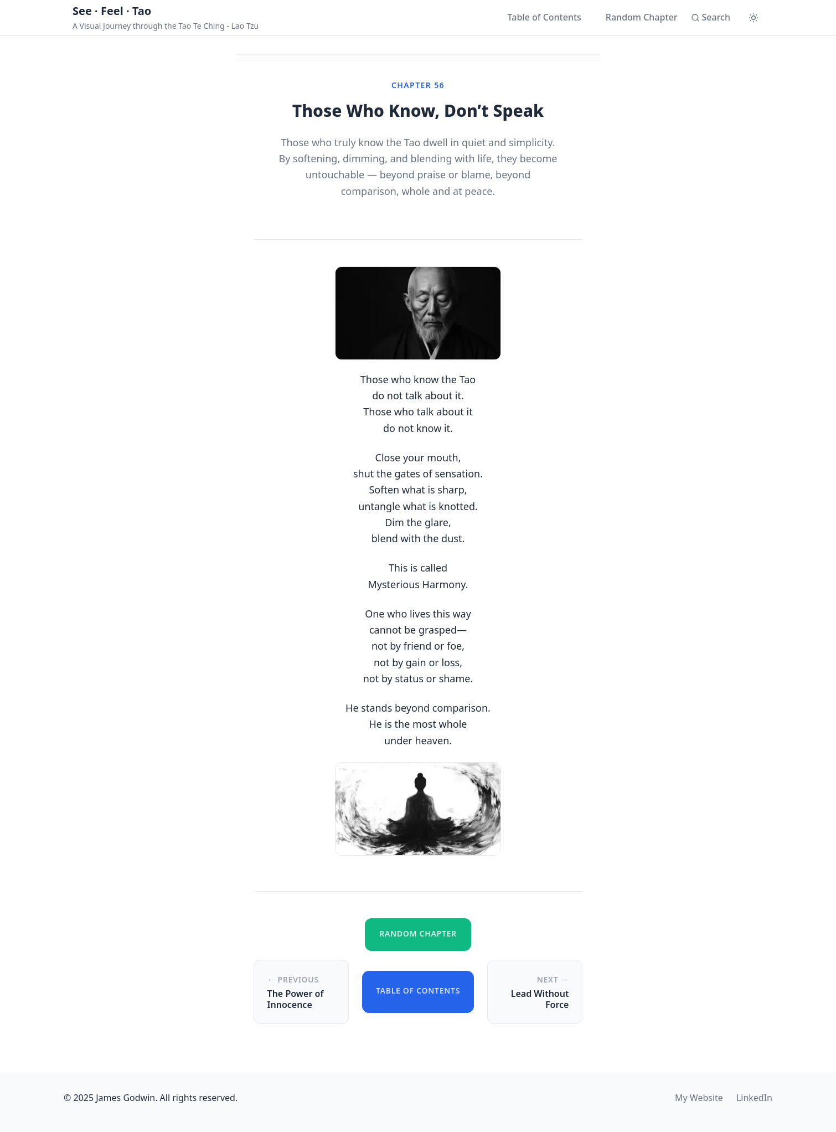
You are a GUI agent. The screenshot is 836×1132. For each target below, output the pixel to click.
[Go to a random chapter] (636, 18)
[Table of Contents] (539, 18)
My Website (699, 1097)
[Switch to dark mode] (753, 18)
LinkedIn (754, 1097)
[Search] (710, 18)
